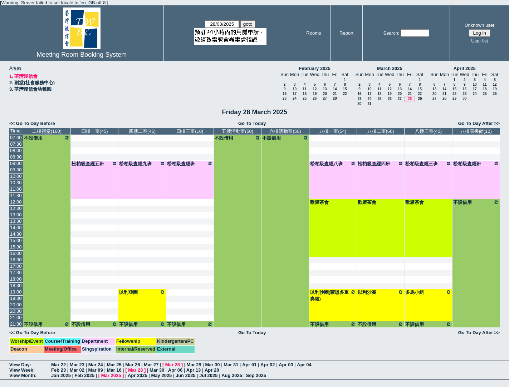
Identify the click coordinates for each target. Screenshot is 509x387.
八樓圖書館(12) (476, 131)
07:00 (16, 137)
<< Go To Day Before (32, 123)
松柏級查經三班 (428, 163)
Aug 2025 (231, 375)
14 (335, 89)
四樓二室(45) (142, 131)
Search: (391, 33)
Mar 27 (151, 364)
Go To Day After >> (479, 123)
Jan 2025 (61, 375)
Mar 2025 (111, 375)
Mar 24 (95, 364)
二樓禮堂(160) (47, 131)
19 (315, 94)
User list (479, 41)
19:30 (16, 298)
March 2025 (389, 68)
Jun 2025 (186, 375)
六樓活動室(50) (285, 131)
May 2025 (161, 375)
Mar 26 (132, 364)
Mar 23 (77, 364)
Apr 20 (212, 370)
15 (345, 89)
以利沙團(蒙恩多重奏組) (333, 295)
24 (295, 98)
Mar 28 (172, 364)
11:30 (16, 195)
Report (346, 33)
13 (325, 89)
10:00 (16, 176)
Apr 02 (267, 364)
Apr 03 (286, 364)
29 (420, 99)
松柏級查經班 (190, 163)
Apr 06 (175, 370)
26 (315, 98)
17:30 (16, 272)
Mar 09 (95, 370)
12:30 (16, 208)
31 (369, 104)
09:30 (16, 169)
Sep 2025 (256, 375)
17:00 (16, 266)
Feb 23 (58, 370)
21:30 (16, 324)
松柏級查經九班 (142, 163)
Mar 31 (231, 364)
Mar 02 (77, 370)
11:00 (16, 189)
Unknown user (479, 25)
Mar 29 (194, 364)
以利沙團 (380, 292)
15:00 (16, 240)
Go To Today (252, 123)
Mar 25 (114, 364)
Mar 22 (58, 364)
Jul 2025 (208, 375)
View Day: (20, 364)
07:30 (16, 144)
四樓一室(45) (94, 131)
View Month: (22, 375)
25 (305, 98)
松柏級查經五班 (94, 163)
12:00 (16, 202)
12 (315, 89)
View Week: (22, 370)
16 (285, 94)
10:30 (16, 182)
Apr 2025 (137, 375)
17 (295, 94)
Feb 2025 (85, 375)
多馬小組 (428, 292)
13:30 (16, 221)
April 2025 (465, 68)
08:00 (16, 150)
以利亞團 (142, 292)
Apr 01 (249, 364)
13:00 (16, 214)
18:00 (16, 279)
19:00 (16, 292)
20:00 (16, 304)
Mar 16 (114, 370)
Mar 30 (212, 364)
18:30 (16, 285)
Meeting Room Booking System (81, 54)
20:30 (16, 311)
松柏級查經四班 (380, 163)
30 (359, 104)
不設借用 (47, 138)
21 (335, 94)
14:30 (16, 234)
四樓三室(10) (189, 131)
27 (325, 98)
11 (305, 89)
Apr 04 (304, 364)
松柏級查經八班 (333, 163)
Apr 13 (193, 370)
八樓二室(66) (380, 131)
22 (345, 94)
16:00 (16, 253)
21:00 (16, 317)
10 (295, 89)
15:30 (16, 247)
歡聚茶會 (319, 202)
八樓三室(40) (428, 131)
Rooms (313, 33)
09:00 (16, 163)
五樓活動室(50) (237, 131)
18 (305, 94)
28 (335, 98)
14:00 (16, 227)
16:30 (16, 259)
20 (325, 94)
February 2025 (315, 68)
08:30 (16, 157)
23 (285, 98)
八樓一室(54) (332, 131)
